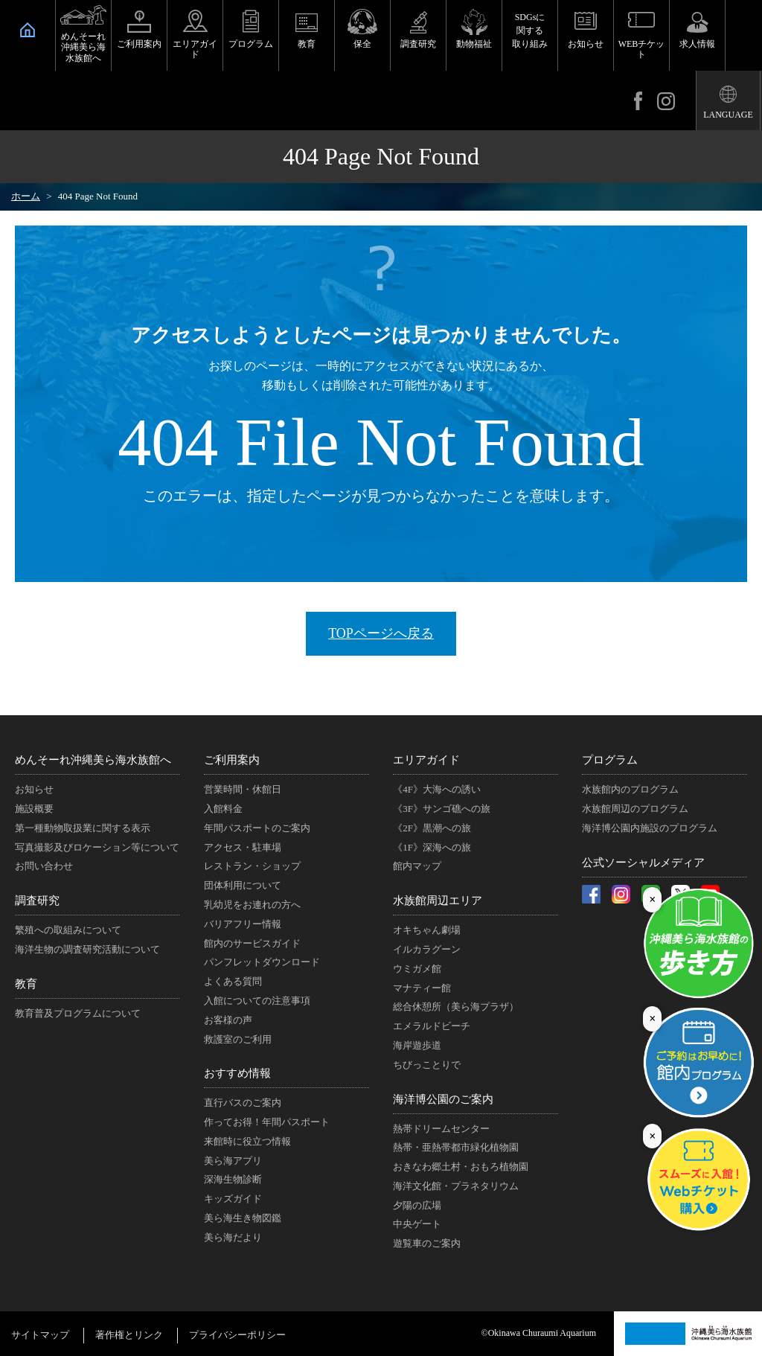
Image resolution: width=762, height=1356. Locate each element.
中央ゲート (417, 1223)
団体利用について (242, 885)
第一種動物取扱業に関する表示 (82, 828)
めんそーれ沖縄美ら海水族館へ (83, 47)
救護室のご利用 (238, 1039)
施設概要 (34, 808)
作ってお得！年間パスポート (267, 1122)
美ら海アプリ (233, 1160)
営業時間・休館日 (242, 789)
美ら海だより (233, 1237)
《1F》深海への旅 (432, 847)
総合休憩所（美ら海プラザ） (456, 1006)
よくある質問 (233, 981)
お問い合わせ (44, 866)
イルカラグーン (427, 949)
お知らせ (585, 44)
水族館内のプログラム (630, 789)
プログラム (250, 44)
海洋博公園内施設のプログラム (649, 828)
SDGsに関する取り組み (530, 30)
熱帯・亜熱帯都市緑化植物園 (456, 1147)
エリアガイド (195, 49)
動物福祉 (474, 44)
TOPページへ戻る (381, 633)
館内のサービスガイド (252, 943)
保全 (362, 44)
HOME (27, 30)
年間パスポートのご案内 (257, 828)
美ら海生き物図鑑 (242, 1218)
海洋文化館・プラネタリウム (456, 1186)
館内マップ (417, 866)
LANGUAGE (728, 114)
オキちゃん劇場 (427, 930)
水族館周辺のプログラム (635, 808)
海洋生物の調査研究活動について (87, 949)
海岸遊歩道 (417, 1045)
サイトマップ (40, 1334)
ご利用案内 (139, 44)
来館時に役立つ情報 (247, 1141)
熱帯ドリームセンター (441, 1128)
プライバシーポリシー (237, 1334)
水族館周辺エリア (437, 900)
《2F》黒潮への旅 (432, 828)
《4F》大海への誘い (437, 789)
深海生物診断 (233, 1179)
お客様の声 (228, 1020)
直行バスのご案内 (242, 1102)
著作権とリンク (129, 1334)
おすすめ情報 (237, 1073)
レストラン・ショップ (252, 866)
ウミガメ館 (417, 968)
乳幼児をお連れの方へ (252, 904)
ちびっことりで (427, 1064)
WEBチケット (641, 49)
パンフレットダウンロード (262, 962)
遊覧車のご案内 (427, 1243)
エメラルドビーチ (431, 1026)
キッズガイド (233, 1198)
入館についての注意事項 (257, 1000)
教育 (307, 44)
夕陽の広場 (417, 1205)
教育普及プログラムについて (78, 1013)
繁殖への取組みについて (68, 930)
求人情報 (697, 44)
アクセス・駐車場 (242, 847)
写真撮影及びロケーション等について (97, 847)
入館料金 (223, 808)
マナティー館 (422, 988)
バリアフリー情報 (242, 924)
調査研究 (418, 44)
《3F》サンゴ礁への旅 (441, 808)
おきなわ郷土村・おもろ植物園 (460, 1166)
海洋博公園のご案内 (443, 1099)
